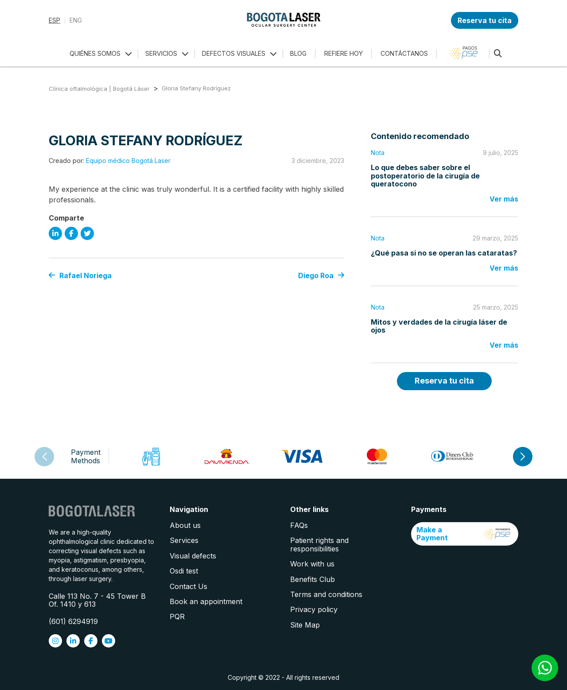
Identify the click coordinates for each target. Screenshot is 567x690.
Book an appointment (206, 601)
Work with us (312, 563)
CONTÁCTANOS (404, 53)
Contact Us (188, 586)
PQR (177, 616)
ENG (76, 20)
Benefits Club (312, 579)
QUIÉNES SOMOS (95, 53)
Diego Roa (321, 275)
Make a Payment (464, 533)
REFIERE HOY (343, 53)
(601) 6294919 (73, 621)
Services (184, 540)
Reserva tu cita (485, 20)
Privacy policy (314, 609)
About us (185, 525)
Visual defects (193, 555)
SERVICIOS (161, 53)
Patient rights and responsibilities (319, 544)
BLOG (298, 53)
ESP (54, 20)
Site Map (305, 624)
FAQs (299, 525)
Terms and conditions (326, 594)
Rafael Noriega (80, 275)
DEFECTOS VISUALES (233, 53)
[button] (522, 456)
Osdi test (184, 570)
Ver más (503, 199)
